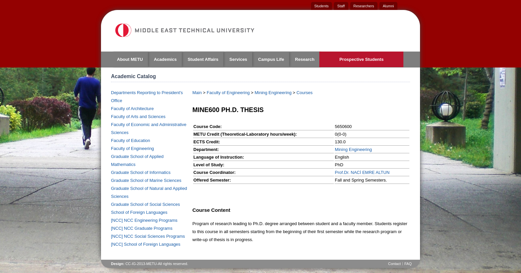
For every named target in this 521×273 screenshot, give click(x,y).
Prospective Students (361, 59)
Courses (304, 92)
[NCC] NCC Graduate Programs (141, 228)
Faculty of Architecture (132, 108)
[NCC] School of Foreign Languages (145, 244)
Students (321, 6)
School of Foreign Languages (139, 212)
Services (238, 59)
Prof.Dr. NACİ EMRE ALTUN (362, 172)
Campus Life (271, 59)
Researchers (364, 6)
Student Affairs (203, 59)
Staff (341, 6)
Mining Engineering (273, 92)
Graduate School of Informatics (140, 172)
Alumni (388, 6)
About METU (130, 59)
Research (305, 59)
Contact (394, 263)
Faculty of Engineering (132, 148)
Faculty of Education (130, 140)
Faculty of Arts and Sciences (138, 116)
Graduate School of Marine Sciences (146, 180)
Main (197, 92)
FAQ (408, 263)
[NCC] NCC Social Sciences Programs (148, 236)
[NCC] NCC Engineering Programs (144, 220)
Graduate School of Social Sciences (145, 204)
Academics (165, 59)
